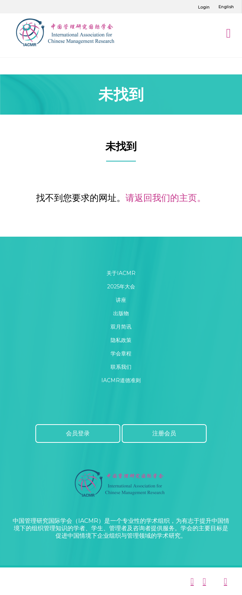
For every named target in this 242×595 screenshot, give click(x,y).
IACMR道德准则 (121, 380)
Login (204, 7)
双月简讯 (121, 326)
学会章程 (121, 353)
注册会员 (164, 433)
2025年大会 (121, 286)
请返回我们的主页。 (165, 197)
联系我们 (121, 367)
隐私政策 (121, 340)
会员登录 (78, 433)
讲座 (121, 300)
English (226, 6)
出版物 (121, 313)
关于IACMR (121, 273)
